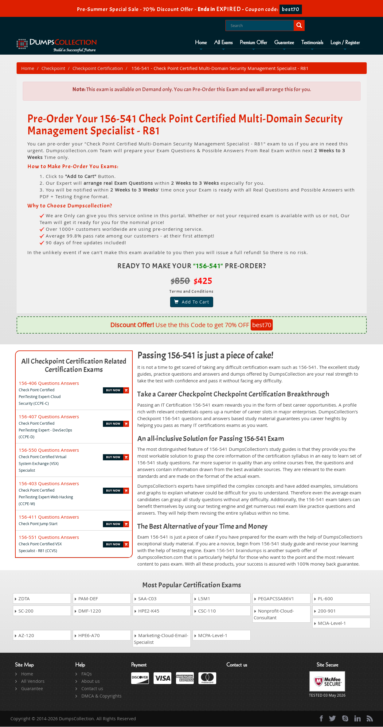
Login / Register (345, 42)
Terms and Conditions (191, 291)
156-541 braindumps (239, 551)
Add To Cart (191, 302)
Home (201, 42)
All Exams (223, 42)
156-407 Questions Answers (49, 417)
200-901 (325, 611)
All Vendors (33, 681)
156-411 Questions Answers (49, 517)
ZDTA (22, 599)
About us (90, 681)
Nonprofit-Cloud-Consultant (274, 614)
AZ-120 (24, 635)
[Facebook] (321, 719)
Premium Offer (253, 42)
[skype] (345, 719)
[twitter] (332, 719)
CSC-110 (205, 611)
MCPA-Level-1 (211, 635)
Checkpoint (53, 68)
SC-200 (23, 611)
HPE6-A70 (87, 635)
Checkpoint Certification (97, 68)
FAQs (86, 674)
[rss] (370, 719)
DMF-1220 (87, 611)
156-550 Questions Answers (49, 450)
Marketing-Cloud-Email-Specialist (161, 638)
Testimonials (312, 42)
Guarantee (284, 42)
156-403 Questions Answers (49, 484)
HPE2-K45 (146, 611)
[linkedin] (357, 719)
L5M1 (202, 599)
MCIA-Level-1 (330, 623)
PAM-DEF (86, 599)
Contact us (92, 688)
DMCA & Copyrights (101, 696)
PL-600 (323, 599)
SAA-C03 (145, 599)
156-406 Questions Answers (49, 383)
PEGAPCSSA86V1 (274, 599)
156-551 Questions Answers (49, 537)
